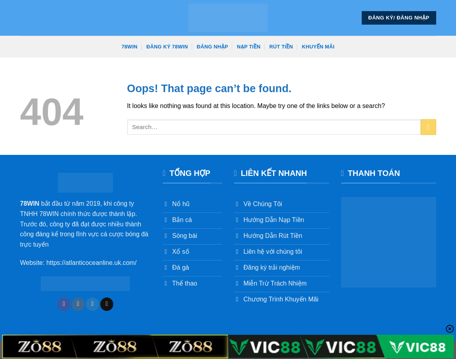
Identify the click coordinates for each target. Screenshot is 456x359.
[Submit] (428, 127)
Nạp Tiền (248, 47)
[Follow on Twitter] (92, 304)
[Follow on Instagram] (78, 304)
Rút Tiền (281, 47)
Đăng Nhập (212, 47)
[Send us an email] (106, 304)
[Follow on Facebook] (64, 304)
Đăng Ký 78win (167, 47)
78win (129, 47)
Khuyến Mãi (318, 47)
